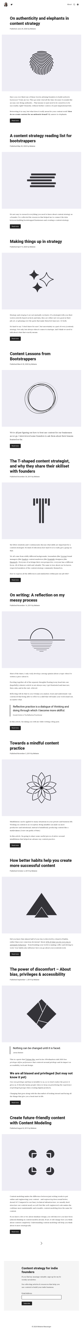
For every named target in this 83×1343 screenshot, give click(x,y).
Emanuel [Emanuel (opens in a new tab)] (13, 562)
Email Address (27, 1293)
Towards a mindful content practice (34, 745)
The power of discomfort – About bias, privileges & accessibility (40, 972)
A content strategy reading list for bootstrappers (41, 138)
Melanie (33, 29)
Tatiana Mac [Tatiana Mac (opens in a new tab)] (30, 1059)
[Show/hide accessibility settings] (77, 4)
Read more (16, 121)
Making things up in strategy (36, 242)
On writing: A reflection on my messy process (37, 597)
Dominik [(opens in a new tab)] (51, 559)
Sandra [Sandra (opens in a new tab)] (24, 559)
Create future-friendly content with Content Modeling (37, 1120)
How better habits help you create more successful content (41, 863)
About (69, 4)
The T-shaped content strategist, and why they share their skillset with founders (40, 466)
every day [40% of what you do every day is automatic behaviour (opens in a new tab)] (65, 942)
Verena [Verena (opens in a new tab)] (63, 556)
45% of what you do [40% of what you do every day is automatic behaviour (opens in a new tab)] (54, 942)
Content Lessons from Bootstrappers (30, 356)
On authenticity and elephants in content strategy (39, 21)
